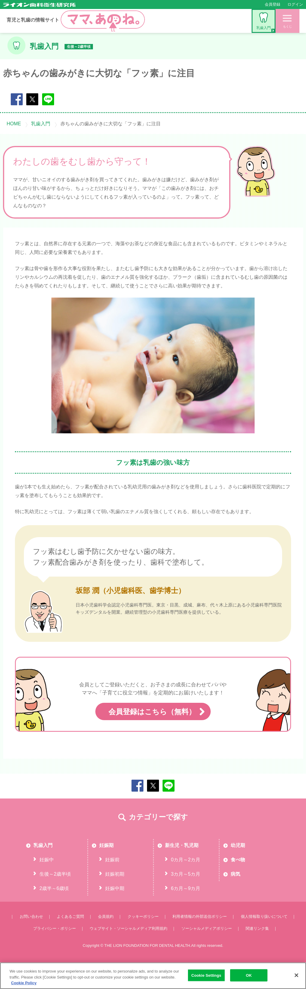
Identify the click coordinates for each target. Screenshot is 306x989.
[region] (153, 975)
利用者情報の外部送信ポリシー (199, 940)
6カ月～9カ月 (185, 912)
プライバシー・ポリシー (54, 952)
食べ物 (238, 883)
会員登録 (272, 4)
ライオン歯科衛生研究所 (39, 5)
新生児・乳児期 (181, 868)
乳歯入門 (263, 21)
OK (249, 975)
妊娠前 (112, 883)
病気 (235, 897)
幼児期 (238, 868)
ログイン (295, 4)
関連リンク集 (257, 952)
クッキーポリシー (143, 940)
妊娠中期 (114, 912)
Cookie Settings (206, 975)
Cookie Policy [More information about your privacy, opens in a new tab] (23, 983)
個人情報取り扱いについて (264, 940)
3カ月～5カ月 (185, 897)
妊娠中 (46, 883)
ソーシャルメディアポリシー (206, 952)
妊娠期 (106, 868)
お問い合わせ (31, 940)
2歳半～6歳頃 (54, 912)
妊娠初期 (114, 897)
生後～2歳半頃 (55, 897)
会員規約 (106, 940)
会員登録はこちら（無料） (153, 736)
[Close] (296, 975)
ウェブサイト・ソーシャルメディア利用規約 (128, 952)
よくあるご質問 (70, 940)
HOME (14, 123)
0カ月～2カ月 (185, 883)
